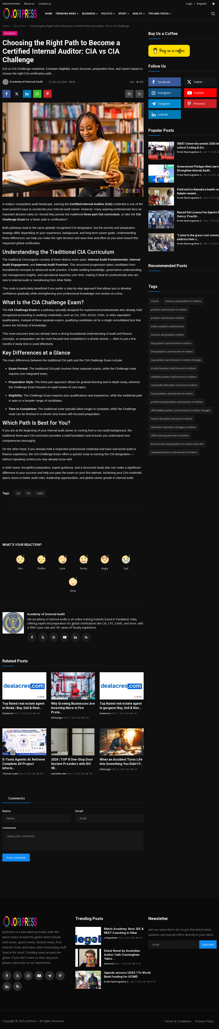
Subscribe (208, 944)
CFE (28, 493)
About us (29, 3)
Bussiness (20, 26)
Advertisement (11, 3)
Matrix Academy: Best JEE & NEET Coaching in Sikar (124, 931)
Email (79, 811)
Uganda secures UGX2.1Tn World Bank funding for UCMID (127, 974)
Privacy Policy (204, 1021)
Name (6, 811)
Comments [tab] (16, 798)
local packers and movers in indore (172, 393)
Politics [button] (108, 13)
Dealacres (7, 713)
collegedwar (111, 937)
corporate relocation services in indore (174, 385)
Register (202, 3)
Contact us (44, 3)
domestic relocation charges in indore (173, 427)
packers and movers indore (167, 318)
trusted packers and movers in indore (173, 368)
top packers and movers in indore (171, 343)
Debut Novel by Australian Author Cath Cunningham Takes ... (122, 954)
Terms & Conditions (177, 1021)
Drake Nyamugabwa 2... (190, 151)
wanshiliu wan (58, 773)
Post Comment (16, 858)
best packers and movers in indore (172, 351)
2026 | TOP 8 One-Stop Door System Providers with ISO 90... (72, 764)
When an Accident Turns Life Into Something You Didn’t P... (121, 762)
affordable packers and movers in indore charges (181, 410)
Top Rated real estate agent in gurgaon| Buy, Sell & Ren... (121, 706)
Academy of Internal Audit (46, 614)
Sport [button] (123, 13)
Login (189, 3)
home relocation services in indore (171, 418)
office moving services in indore (170, 435)
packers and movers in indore (169, 309)
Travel (154, 301)
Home (48, 13)
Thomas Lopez (10, 773)
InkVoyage (57, 717)
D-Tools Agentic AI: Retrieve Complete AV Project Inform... (23, 764)
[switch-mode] (214, 3)
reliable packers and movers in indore (174, 376)
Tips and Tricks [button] (159, 13)
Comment (9, 828)
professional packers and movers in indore (177, 402)
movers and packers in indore (183, 301)
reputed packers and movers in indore (174, 452)
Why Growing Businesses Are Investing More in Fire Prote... (73, 708)
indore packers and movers (167, 326)
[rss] (17, 986)
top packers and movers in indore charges (176, 360)
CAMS (39, 493)
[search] (213, 13)
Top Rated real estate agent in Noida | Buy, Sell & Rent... (23, 706)
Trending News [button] (67, 13)
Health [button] (139, 13)
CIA (18, 493)
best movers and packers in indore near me (177, 444)
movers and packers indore (167, 334)
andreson (109, 963)
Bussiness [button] (90, 13)
